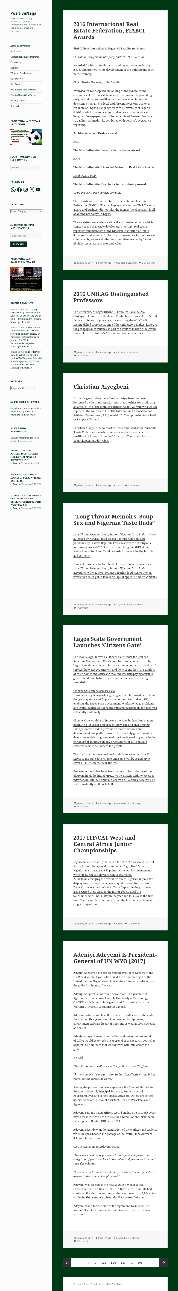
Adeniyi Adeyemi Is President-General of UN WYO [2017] (115, 958)
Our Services (16, 78)
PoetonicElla (18, 463)
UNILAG (110, 312)
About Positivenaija (20, 45)
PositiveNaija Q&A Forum (23, 95)
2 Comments (148, 262)
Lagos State (80, 665)
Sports (119, 485)
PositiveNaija (23, 13)
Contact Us (15, 62)
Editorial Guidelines (20, 73)
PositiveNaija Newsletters (23, 89)
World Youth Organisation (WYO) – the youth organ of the (114, 977)
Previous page (67, 1262)
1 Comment (82, 607)
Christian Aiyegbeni (101, 386)
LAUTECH (80, 1002)
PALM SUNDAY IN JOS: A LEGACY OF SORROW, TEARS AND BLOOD (25, 477)
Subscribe (19, 244)
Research (15, 106)
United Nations (82, 981)
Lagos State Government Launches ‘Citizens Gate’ (107, 642)
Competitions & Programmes (24, 56)
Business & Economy (126, 262)
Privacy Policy (17, 100)
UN (75, 977)
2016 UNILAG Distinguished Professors (111, 297)
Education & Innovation (127, 352)
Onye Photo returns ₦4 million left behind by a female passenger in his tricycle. (25, 411)
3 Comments (83, 355)
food (104, 538)
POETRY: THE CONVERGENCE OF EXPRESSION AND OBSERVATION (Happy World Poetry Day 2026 (26, 500)
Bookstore (15, 51)
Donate (14, 67)
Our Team (15, 84)
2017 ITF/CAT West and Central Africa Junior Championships (104, 844)
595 (141, 1261)
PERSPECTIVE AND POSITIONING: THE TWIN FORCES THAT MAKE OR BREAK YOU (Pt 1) (24, 455)
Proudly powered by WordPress (106, 1284)
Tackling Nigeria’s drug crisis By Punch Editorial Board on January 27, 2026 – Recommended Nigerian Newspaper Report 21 (26, 316)
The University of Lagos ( (89, 312)
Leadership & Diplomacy (128, 803)
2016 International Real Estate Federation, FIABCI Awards (109, 30)
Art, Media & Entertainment (129, 604)
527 (124, 1261)
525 (104, 1261)
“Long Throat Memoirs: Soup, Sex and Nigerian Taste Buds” (114, 519)
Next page (163, 1262)
